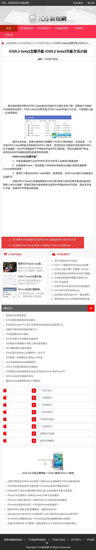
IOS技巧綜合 (44, 43)
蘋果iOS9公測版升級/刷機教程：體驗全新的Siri (31, 509)
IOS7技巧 (47, 390)
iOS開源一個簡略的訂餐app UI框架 (24, 357)
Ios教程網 (11, 43)
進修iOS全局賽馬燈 (16, 315)
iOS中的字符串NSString (66, 290)
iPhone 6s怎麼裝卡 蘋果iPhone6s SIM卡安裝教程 (33, 495)
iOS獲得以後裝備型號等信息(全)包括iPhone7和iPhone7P (35, 371)
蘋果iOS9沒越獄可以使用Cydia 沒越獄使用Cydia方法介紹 (46, 239)
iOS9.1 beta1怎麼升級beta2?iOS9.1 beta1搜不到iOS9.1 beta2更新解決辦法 (31, 276)
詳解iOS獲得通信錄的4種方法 (21, 329)
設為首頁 (78, 3)
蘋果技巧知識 (47, 433)
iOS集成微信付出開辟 (17, 334)
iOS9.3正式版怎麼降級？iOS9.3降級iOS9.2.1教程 (48, 473)
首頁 (8, 28)
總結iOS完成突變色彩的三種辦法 (23, 381)
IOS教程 (79, 28)
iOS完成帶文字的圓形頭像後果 (22, 339)
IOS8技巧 (47, 398)
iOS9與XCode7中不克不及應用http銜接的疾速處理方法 (34, 324)
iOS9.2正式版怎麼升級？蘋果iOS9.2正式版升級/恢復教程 (37, 500)
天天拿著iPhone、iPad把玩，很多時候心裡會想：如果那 (31, 296)
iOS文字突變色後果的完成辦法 (22, 367)
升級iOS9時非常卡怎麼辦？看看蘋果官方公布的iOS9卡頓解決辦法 (41, 523)
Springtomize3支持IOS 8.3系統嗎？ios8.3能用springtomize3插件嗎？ (43, 514)
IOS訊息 (8, 35)
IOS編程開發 (61, 28)
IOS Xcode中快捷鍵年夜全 (20, 376)
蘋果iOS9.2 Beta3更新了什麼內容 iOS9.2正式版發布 (43, 245)
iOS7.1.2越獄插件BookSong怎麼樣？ (73, 265)
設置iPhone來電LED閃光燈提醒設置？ (74, 286)
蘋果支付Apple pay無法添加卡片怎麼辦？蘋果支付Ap (31, 271)
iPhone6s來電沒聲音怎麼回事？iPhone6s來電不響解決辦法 (38, 486)
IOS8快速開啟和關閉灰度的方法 (71, 277)
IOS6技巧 (47, 426)
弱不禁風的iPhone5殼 (65, 261)
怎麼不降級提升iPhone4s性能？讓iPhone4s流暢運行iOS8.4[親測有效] (43, 481)
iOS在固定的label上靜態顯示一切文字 (25, 353)
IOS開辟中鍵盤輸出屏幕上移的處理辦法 (26, 343)
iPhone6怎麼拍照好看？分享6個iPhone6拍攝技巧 (33, 504)
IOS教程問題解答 (37, 539)
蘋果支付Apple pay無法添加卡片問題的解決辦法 (31, 263)
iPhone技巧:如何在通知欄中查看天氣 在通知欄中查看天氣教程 (39, 490)
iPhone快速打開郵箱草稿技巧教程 (31, 289)
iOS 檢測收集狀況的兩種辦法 (21, 362)
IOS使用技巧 (44, 28)
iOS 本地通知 (61, 282)
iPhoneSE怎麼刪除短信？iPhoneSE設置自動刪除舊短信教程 (38, 518)
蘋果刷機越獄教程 (13, 539)
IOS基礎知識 (26, 28)
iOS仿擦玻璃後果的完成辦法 (21, 320)
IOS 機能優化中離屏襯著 (19, 348)
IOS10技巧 (47, 412)
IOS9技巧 (47, 405)
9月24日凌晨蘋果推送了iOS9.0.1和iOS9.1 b (30, 282)
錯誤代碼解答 (47, 440)
